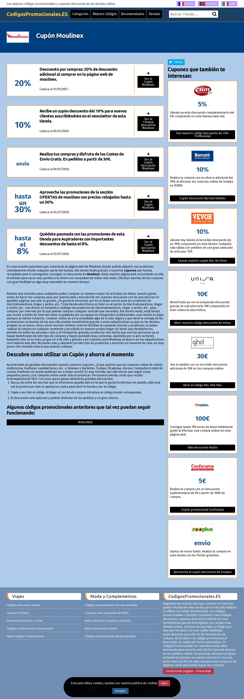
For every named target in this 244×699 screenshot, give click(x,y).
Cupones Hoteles (18, 613)
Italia (229, 4)
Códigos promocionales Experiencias (30, 628)
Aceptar (120, 691)
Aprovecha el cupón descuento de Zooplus (202, 572)
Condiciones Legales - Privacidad (188, 671)
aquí (164, 683)
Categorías (84, 15)
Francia (186, 4)
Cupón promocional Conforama (202, 509)
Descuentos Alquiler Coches (25, 620)
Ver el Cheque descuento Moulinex (148, 123)
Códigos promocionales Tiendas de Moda (111, 605)
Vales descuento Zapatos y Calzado (107, 620)
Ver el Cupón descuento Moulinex (148, 164)
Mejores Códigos (109, 15)
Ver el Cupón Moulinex (148, 81)
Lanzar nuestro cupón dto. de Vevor (202, 260)
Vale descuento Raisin (202, 447)
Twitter (176, 62)
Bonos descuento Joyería (101, 628)
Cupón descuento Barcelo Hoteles (202, 198)
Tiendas (161, 15)
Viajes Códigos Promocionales (25, 636)
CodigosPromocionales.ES (39, 15)
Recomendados (138, 15)
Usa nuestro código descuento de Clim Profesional (202, 134)
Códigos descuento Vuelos (23, 605)
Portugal (208, 4)
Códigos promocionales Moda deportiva (110, 636)
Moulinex (85, 422)
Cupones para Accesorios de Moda (107, 613)
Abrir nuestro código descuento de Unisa (202, 323)
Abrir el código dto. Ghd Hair (202, 385)
